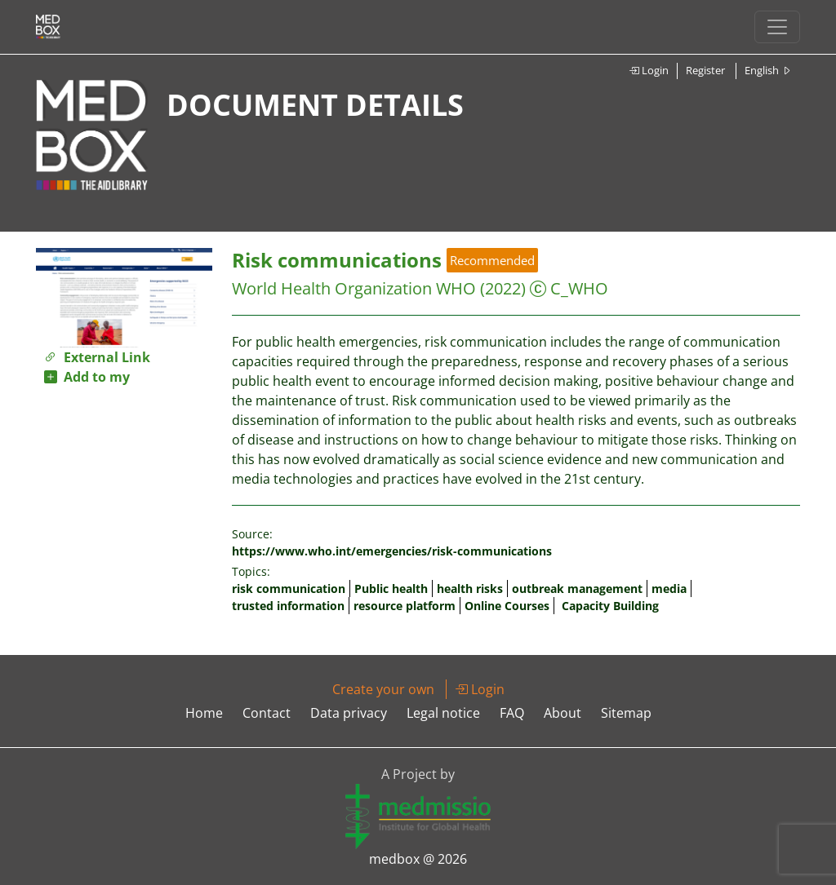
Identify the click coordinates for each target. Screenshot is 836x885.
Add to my (87, 377)
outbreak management (577, 588)
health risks (470, 588)
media (669, 588)
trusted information (288, 605)
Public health (391, 588)
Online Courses (507, 605)
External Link (97, 357)
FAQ (512, 713)
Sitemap (626, 713)
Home (204, 713)
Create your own (383, 689)
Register (705, 70)
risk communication (288, 588)
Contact (266, 713)
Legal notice (443, 713)
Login (649, 70)
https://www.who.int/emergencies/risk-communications (392, 551)
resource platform (405, 605)
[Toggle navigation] (777, 27)
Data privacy (348, 713)
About (562, 713)
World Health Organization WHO (354, 288)
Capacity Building (610, 605)
